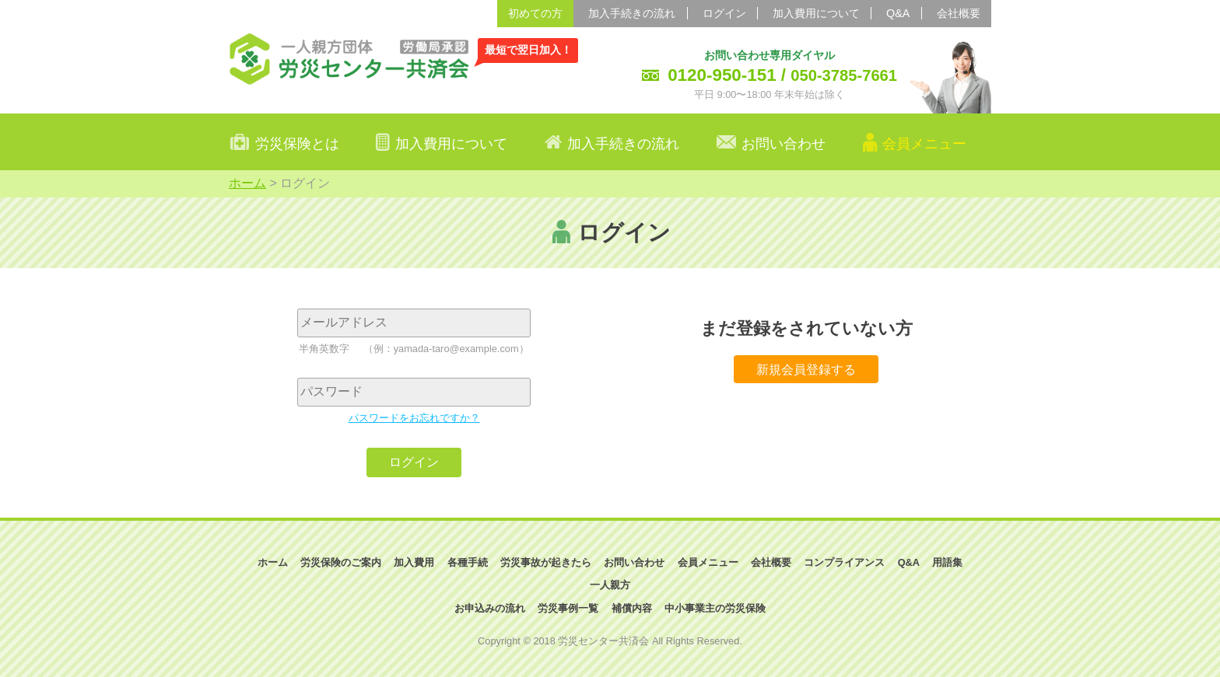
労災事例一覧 (568, 608)
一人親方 (610, 585)
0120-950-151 (722, 75)
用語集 (947, 562)
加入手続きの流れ (631, 13)
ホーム (247, 183)
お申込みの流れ (489, 608)
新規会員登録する (806, 368)
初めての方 (535, 13)
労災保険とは (297, 144)
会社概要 (958, 13)
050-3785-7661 (844, 75)
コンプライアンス (844, 562)
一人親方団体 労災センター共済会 (349, 58)
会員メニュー (708, 562)
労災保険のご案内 (340, 562)
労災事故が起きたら (545, 562)
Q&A (898, 13)
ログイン (724, 13)
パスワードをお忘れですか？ (414, 418)
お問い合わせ (783, 144)
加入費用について (816, 13)
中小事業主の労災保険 (715, 608)
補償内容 (632, 608)
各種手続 (467, 562)
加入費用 (414, 562)
